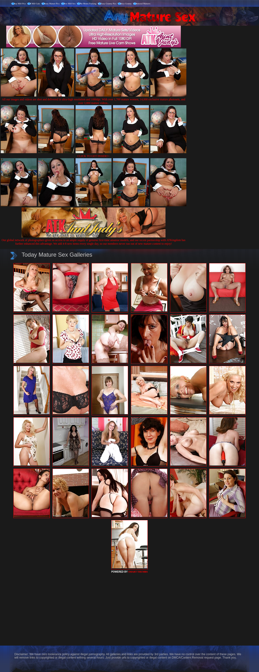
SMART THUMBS (138, 571)
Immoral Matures (142, 3)
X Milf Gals (34, 3)
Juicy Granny (126, 3)
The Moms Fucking (87, 3)
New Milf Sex (69, 3)
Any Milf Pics (20, 3)
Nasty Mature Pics (52, 3)
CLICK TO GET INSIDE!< (93, 156)
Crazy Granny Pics (108, 3)
